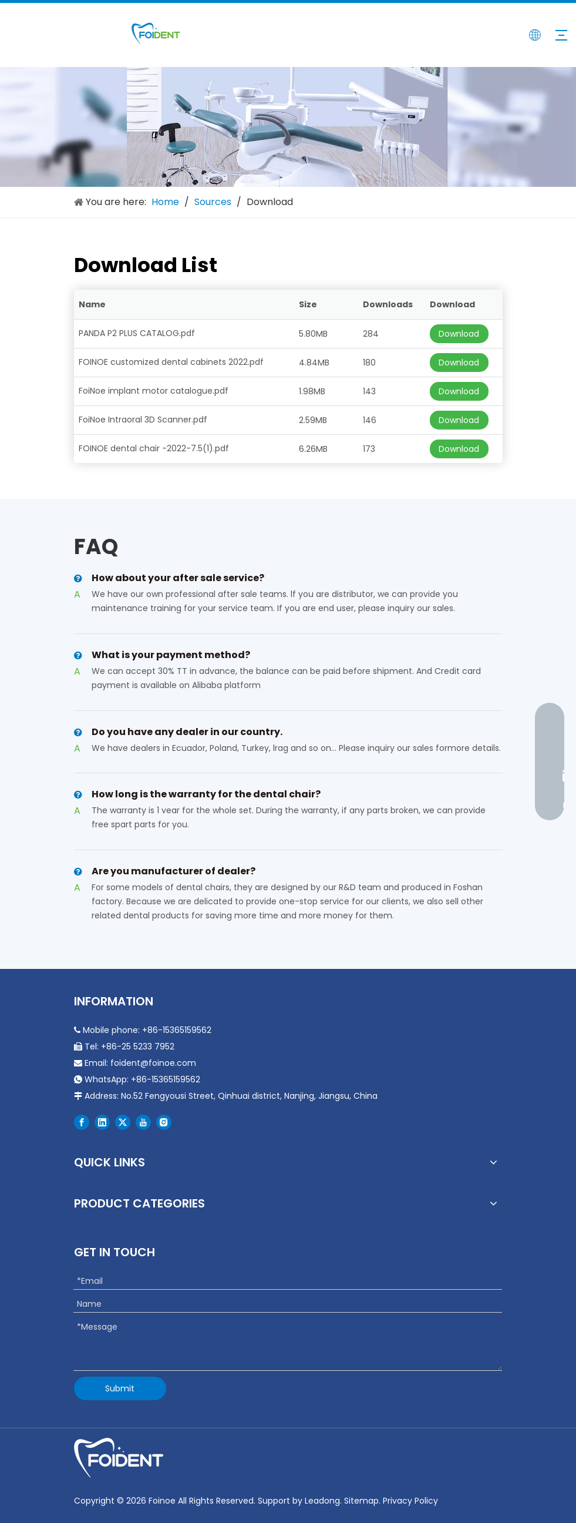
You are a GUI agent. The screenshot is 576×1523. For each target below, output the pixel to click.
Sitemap (361, 1501)
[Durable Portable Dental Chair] (288, 127)
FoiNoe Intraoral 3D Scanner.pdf (143, 419)
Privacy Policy (410, 1501)
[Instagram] (163, 1122)
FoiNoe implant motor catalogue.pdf (153, 391)
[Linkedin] (102, 1122)
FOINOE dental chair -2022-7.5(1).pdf (154, 448)
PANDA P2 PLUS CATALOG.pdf (137, 333)
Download (459, 334)
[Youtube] (143, 1122)
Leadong (322, 1501)
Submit (119, 1388)
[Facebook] (81, 1122)
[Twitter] (122, 1122)
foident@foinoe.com (153, 1063)
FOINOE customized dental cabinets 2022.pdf (171, 362)
